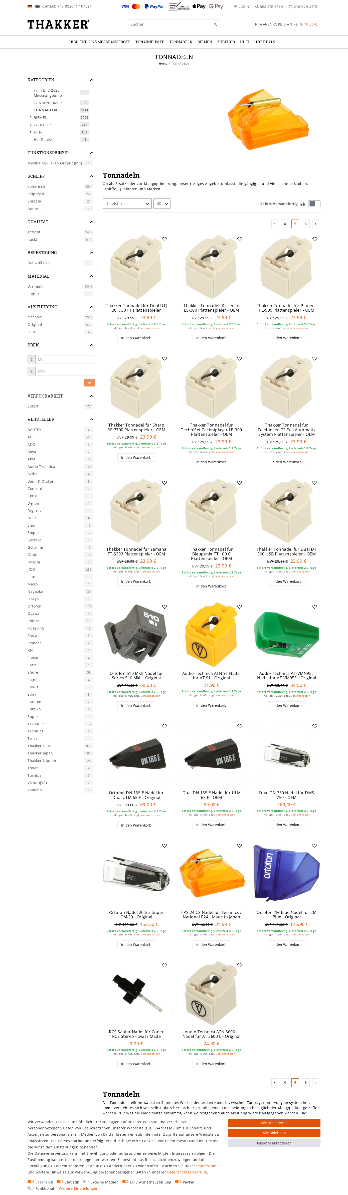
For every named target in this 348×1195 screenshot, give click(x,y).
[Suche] (215, 25)
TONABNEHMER (149, 42)
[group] (211, 634)
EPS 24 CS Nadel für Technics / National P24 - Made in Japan (211, 914)
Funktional (45, 1188)
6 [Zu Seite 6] (306, 223)
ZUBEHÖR (226, 42)
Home (163, 63)
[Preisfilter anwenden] (89, 382)
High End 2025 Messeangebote (100, 42)
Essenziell (44, 1182)
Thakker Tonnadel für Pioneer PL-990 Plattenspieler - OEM (286, 308)
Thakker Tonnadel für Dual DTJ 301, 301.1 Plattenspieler (136, 308)
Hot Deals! (265, 42)
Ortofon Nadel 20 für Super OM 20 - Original (136, 914)
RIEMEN (205, 42)
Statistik (72, 1182)
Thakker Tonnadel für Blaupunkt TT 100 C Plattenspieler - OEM (211, 554)
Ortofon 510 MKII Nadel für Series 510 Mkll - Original (136, 675)
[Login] (241, 7)
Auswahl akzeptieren (274, 1143)
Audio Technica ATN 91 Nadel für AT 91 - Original (211, 675)
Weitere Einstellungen (79, 1188)
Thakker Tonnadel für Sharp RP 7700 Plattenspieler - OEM (136, 427)
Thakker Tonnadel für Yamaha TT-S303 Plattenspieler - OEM (136, 551)
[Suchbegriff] (174, 24)
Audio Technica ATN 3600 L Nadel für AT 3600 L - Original (212, 1034)
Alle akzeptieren (274, 1122)
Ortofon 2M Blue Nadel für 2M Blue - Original (286, 914)
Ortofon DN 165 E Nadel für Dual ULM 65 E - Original (136, 795)
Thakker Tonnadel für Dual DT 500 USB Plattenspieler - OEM (286, 551)
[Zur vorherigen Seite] (275, 224)
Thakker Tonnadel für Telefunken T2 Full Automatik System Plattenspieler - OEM (286, 430)
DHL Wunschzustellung (150, 1182)
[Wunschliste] (301, 7)
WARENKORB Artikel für (286, 24)
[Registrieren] (269, 7)
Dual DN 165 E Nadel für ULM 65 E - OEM (212, 795)
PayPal (188, 1182)
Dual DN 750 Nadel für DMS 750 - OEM (286, 795)
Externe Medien (104, 1182)
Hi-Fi (245, 42)
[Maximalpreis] (65, 371)
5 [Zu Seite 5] (295, 223)
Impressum (206, 1165)
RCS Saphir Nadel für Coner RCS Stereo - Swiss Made (136, 1034)
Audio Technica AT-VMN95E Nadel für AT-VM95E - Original (286, 675)
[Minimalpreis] (65, 359)
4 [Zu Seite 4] (285, 223)
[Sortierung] (127, 203)
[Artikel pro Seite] (161, 203)
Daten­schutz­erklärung (187, 1172)
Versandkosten (150, 328)
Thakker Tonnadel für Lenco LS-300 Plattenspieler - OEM (211, 308)
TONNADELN (181, 42)
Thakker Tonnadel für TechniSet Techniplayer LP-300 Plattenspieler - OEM (211, 430)
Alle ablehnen (274, 1132)
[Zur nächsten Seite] (315, 224)
